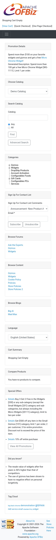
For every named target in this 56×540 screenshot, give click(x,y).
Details (11, 399)
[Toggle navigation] (6, 34)
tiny (31, 509)
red (10, 509)
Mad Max (12, 314)
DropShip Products (20, 170)
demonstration (28, 505)
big (9, 506)
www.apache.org (30, 534)
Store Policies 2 (15, 289)
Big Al (11, 311)
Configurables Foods (21, 176)
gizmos (40, 505)
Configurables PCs (20, 181)
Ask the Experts (15, 245)
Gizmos (14, 165)
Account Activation (20, 173)
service (15, 509)
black (13, 506)
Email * (11, 213)
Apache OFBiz (36, 537)
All (12, 127)
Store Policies (14, 286)
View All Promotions (21, 446)
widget (36, 509)
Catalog (12, 112)
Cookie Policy (14, 279)
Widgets (15, 168)
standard (26, 509)
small (20, 509)
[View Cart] (7, 26)
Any (13, 124)
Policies (12, 283)
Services (15, 184)
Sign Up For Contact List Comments (25, 203)
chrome (18, 506)
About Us (30, 521)
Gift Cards (16, 178)
